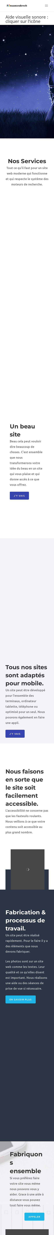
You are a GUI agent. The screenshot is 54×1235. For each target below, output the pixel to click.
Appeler (34, 1215)
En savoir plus (21, 999)
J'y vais (19, 495)
